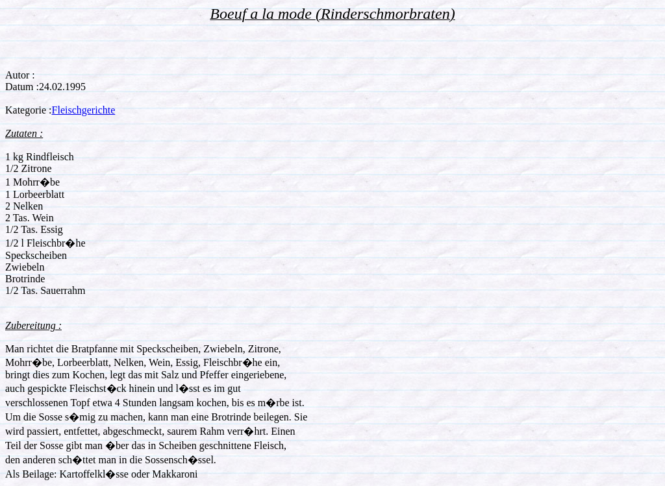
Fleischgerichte (84, 109)
